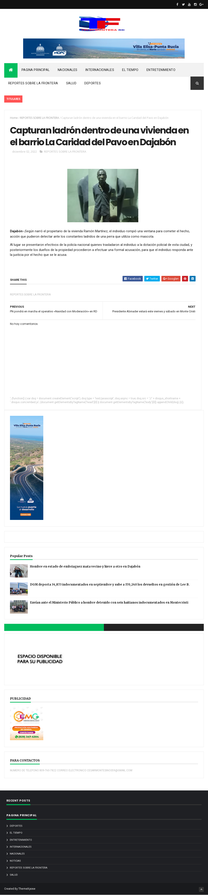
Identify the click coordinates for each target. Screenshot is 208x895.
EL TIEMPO (130, 70)
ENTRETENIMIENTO (161, 70)
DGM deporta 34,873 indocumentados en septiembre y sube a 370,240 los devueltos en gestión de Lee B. (110, 584)
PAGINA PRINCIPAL (36, 70)
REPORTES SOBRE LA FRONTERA (33, 83)
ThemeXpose (27, 888)
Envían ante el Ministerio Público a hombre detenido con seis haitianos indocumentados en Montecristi (109, 602)
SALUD (71, 83)
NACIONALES (67, 70)
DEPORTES (92, 83)
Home (14, 118)
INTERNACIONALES (99, 70)
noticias (15, 860)
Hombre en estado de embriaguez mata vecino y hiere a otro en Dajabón (85, 566)
